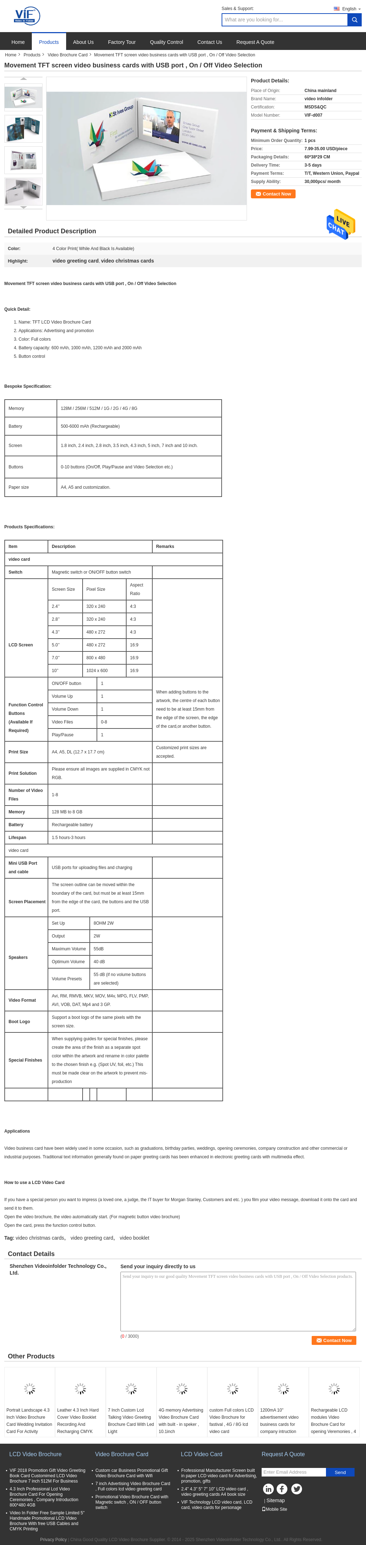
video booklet (134, 1238)
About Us (83, 42)
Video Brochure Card (68, 54)
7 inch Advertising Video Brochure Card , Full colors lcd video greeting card (132, 1486)
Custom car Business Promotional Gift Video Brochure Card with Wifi (131, 1473)
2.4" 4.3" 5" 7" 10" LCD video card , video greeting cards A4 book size (214, 1491)
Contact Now (277, 194)
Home (18, 42)
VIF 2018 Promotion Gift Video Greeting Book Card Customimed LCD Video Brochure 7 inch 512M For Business (47, 1476)
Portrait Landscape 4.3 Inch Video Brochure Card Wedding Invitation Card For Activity (29, 1421)
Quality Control (166, 42)
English (352, 8)
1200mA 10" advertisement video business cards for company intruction (279, 1421)
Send (340, 1472)
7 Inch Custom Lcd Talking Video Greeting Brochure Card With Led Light (131, 1421)
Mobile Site (274, 1509)
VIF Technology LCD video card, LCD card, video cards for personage (216, 1505)
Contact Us (209, 42)
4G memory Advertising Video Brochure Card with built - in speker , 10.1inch (181, 1421)
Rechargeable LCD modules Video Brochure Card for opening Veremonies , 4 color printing (333, 1424)
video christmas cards (40, 1238)
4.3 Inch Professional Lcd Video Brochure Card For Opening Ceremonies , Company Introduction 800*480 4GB (44, 1497)
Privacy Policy (53, 1539)
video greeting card (92, 1238)
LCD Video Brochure (35, 1454)
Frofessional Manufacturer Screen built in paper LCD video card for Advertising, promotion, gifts (219, 1476)
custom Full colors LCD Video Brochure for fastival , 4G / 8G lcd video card (231, 1421)
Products (49, 42)
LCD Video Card (201, 1454)
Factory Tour (122, 42)
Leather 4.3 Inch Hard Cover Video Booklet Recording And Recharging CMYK (78, 1421)
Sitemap (275, 1500)
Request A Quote (255, 42)
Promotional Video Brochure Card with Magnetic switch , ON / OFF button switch (131, 1502)
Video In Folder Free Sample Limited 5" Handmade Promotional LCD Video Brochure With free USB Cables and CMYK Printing (47, 1520)
